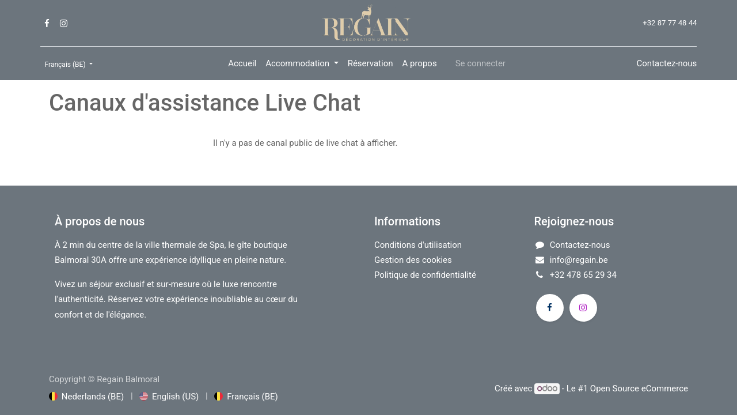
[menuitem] (242, 63)
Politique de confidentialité (425, 275)
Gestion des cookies (413, 260)
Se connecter (480, 63)
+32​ (558, 275)
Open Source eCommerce (639, 388)
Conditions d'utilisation (418, 245)
